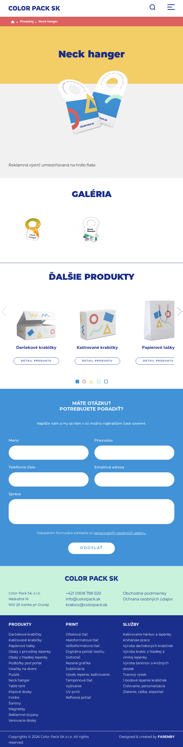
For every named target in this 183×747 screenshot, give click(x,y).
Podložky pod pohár (25, 663)
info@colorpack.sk (83, 599)
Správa (15, 494)
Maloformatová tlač (82, 640)
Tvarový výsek (134, 675)
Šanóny (15, 703)
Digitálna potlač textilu (85, 652)
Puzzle (14, 675)
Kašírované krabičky (25, 640)
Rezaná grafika (78, 663)
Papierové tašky (22, 646)
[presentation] (3, 311)
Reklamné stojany (23, 715)
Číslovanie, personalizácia (144, 686)
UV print (73, 692)
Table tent (17, 686)
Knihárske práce (136, 640)
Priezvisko (103, 441)
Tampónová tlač (79, 680)
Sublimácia (75, 669)
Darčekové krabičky (25, 635)
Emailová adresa (109, 467)
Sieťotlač (73, 657)
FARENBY (166, 737)
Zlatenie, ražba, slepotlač (143, 692)
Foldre (14, 698)
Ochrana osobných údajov (148, 599)
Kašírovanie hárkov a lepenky (147, 635)
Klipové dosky (20, 692)
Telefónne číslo (22, 467)
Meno (14, 441)
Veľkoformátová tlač (83, 646)
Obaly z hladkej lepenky (28, 657)
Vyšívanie (73, 686)
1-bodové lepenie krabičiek (145, 680)
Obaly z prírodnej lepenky (30, 652)
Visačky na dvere (22, 669)
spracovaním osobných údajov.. (120, 533)
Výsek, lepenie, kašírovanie (88, 675)
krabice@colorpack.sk (86, 605)
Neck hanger (48, 21)
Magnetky (17, 709)
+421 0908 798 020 (83, 594)
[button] (77, 381)
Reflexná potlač (78, 698)
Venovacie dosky (22, 721)
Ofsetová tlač (77, 635)
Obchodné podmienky (145, 594)
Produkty (27, 21)
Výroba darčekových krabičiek (148, 646)
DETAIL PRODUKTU (36, 361)
